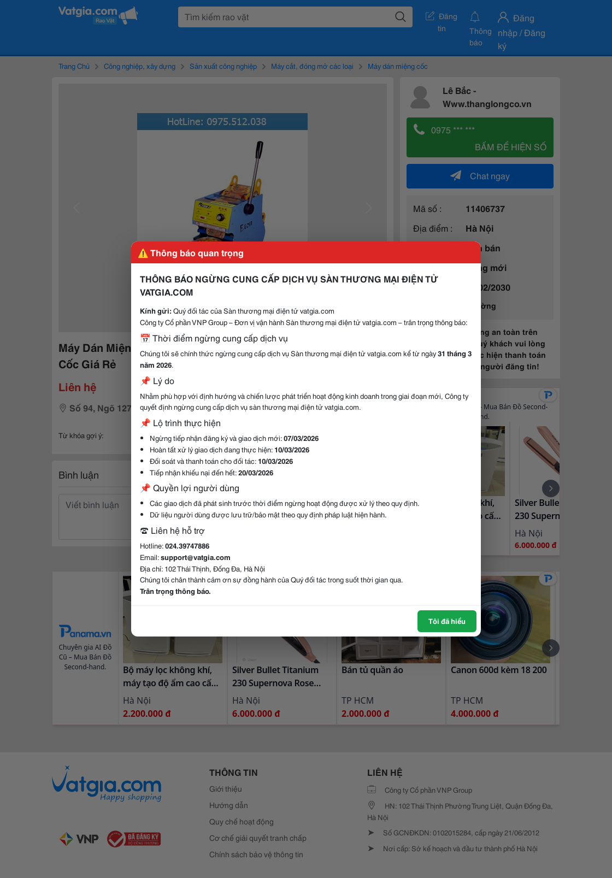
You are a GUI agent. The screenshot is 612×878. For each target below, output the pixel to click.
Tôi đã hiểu (447, 621)
